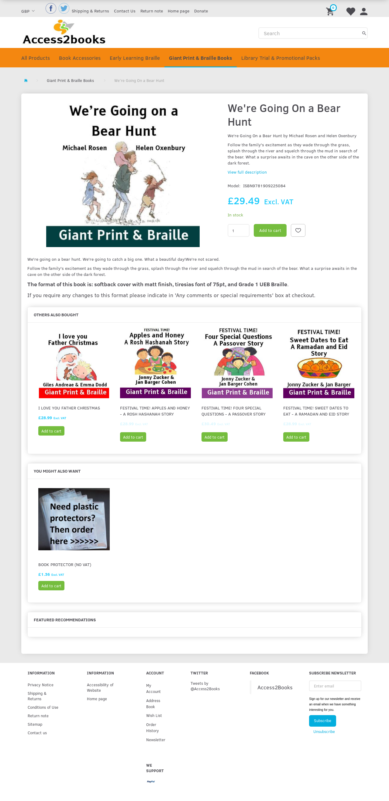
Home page (178, 11)
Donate (201, 11)
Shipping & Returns (90, 11)
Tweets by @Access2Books (205, 686)
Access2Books (275, 687)
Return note (151, 11)
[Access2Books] (64, 31)
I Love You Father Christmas (69, 408)
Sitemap (35, 724)
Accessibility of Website (100, 687)
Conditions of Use (43, 707)
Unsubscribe (324, 731)
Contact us (37, 732)
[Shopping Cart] (331, 8)
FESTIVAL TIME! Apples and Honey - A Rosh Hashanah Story (155, 411)
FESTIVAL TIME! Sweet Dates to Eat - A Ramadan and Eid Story (316, 411)
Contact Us (125, 11)
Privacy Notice (40, 684)
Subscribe (322, 720)
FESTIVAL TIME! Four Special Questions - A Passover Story (233, 411)
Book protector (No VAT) (64, 564)
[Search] (364, 33)
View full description (247, 172)
